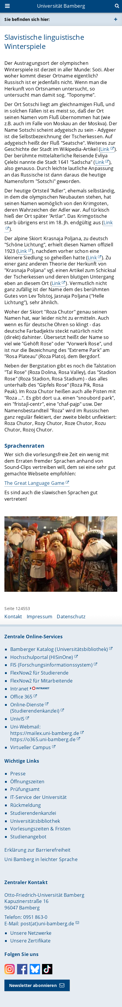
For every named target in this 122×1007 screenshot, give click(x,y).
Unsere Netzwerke (30, 933)
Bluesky (35, 969)
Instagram (9, 969)
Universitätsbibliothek (35, 821)
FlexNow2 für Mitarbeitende (41, 681)
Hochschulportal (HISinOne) (41, 657)
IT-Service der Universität (38, 797)
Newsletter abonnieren (33, 985)
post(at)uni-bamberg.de (47, 923)
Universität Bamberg (61, 5)
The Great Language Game (34, 483)
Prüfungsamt (25, 789)
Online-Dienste (27, 704)
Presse (18, 773)
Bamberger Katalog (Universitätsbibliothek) (59, 649)
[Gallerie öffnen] (60, 554)
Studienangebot (28, 836)
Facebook (22, 969)
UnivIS (17, 719)
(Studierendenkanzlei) (34, 711)
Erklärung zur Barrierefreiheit (37, 850)
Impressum (39, 616)
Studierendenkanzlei (33, 813)
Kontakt (13, 616)
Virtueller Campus (30, 747)
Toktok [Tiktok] (47, 969)
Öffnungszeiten (27, 781)
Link (104, 149)
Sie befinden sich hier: (27, 19)
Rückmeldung (25, 805)
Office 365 (21, 696)
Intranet (19, 688)
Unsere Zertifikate (30, 940)
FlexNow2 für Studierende (39, 673)
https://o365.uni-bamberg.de (43, 739)
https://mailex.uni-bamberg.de (44, 733)
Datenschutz (71, 616)
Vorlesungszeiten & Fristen (40, 828)
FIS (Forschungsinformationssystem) (51, 665)
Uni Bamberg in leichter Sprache (40, 859)
